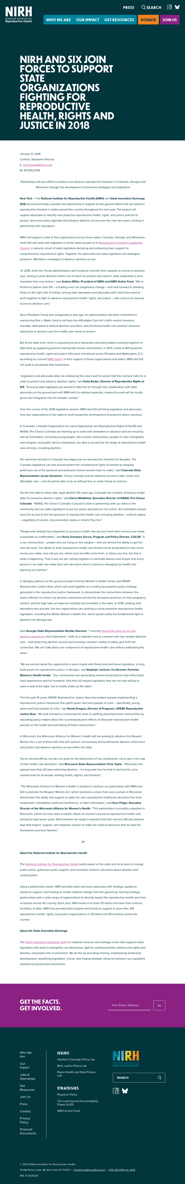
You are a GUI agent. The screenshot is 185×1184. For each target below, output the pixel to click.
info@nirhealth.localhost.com (89, 1170)
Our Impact (87, 19)
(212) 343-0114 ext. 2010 (122, 1170)
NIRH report (54, 359)
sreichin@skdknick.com (37, 165)
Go (159, 1005)
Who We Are (58, 19)
